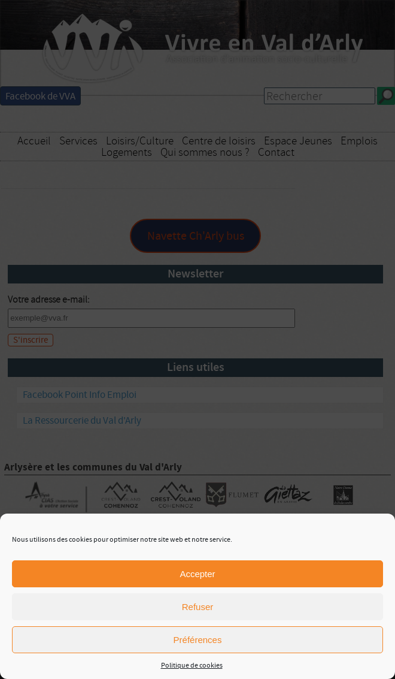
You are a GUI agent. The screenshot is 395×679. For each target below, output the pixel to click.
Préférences (198, 640)
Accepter (197, 574)
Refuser (198, 607)
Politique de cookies (192, 665)
